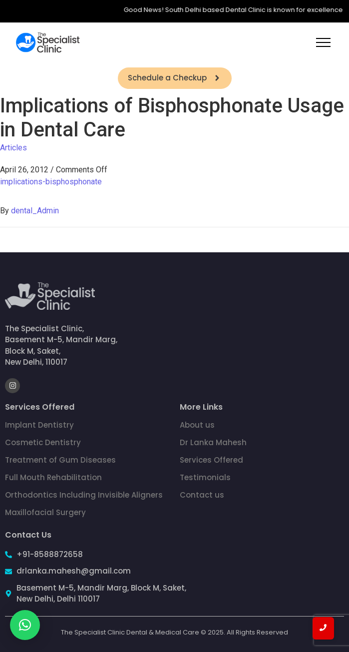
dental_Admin (35, 210)
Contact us (202, 495)
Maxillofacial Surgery (45, 512)
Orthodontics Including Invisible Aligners (84, 495)
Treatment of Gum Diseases (60, 460)
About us (197, 425)
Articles (13, 147)
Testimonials (205, 477)
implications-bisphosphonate (51, 181)
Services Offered (211, 460)
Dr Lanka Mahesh (213, 442)
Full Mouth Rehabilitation (53, 477)
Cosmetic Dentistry (43, 442)
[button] (25, 625)
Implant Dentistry (39, 425)
